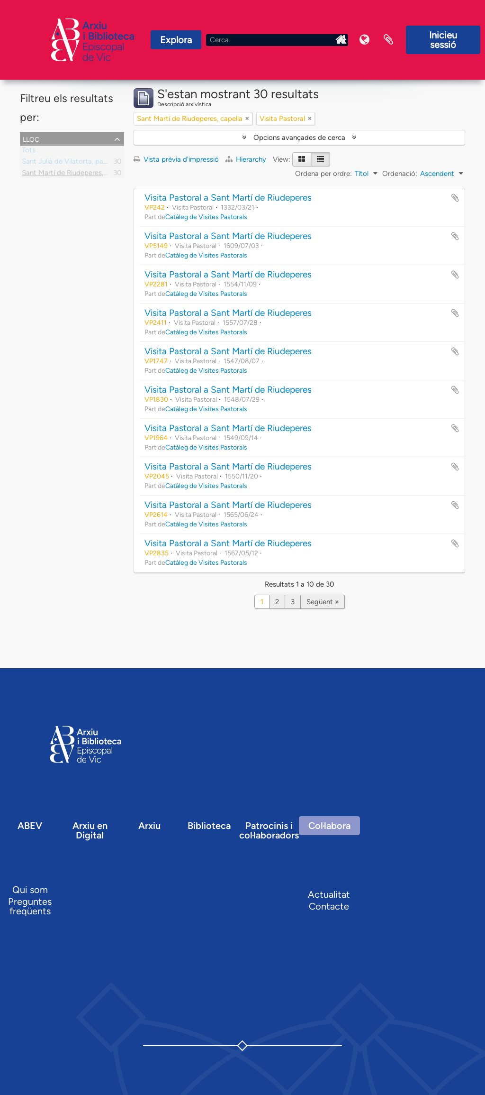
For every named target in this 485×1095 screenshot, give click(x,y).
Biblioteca (209, 825)
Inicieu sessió (443, 39)
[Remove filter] (247, 118)
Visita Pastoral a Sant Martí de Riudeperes (228, 197)
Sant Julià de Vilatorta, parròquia (74, 163)
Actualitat (329, 894)
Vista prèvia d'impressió (176, 159)
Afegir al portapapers (455, 197)
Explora (176, 40)
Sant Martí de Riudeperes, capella (74, 174)
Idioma (365, 40)
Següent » (322, 602)
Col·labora (329, 825)
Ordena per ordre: (323, 173)
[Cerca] (277, 40)
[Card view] (301, 159)
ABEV (30, 825)
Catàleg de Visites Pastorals (206, 217)
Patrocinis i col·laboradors (269, 830)
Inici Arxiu (341, 40)
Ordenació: (399, 173)
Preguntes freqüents (30, 906)
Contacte (329, 906)
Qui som (30, 889)
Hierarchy (246, 159)
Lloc (31, 138)
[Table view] (320, 159)
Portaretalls (388, 40)
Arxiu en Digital (90, 830)
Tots (29, 151)
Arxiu (149, 825)
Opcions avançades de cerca (299, 137)
